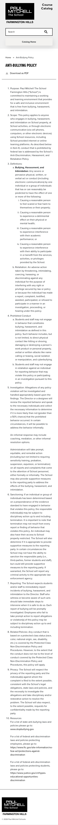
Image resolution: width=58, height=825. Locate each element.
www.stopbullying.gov (22, 729)
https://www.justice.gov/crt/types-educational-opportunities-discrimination (28, 776)
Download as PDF (17, 73)
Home (8, 57)
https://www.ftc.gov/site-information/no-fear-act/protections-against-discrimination (31, 751)
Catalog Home (29, 41)
